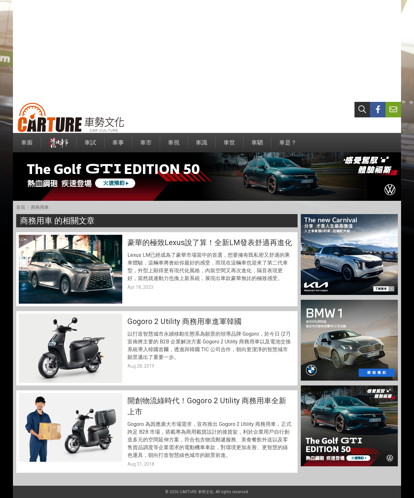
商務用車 (40, 207)
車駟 (257, 145)
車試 (90, 145)
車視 (174, 145)
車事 (118, 145)
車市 (146, 145)
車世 (229, 145)
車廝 (27, 145)
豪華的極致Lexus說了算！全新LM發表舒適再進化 (209, 242)
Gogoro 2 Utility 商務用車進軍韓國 (184, 321)
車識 (201, 145)
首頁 (20, 207)
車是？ (288, 145)
